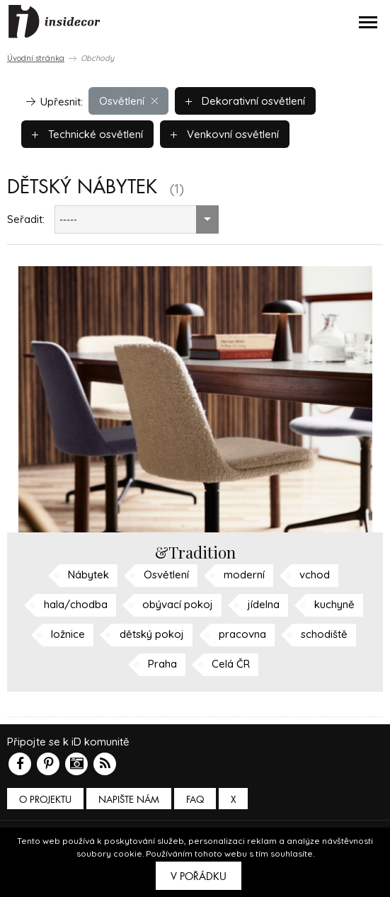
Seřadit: (26, 219)
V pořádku (198, 876)
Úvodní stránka (35, 58)
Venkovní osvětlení (225, 134)
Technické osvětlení (87, 134)
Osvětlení (128, 101)
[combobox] (137, 219)
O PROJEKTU (45, 800)
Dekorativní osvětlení (245, 101)
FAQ (195, 800)
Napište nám (128, 800)
